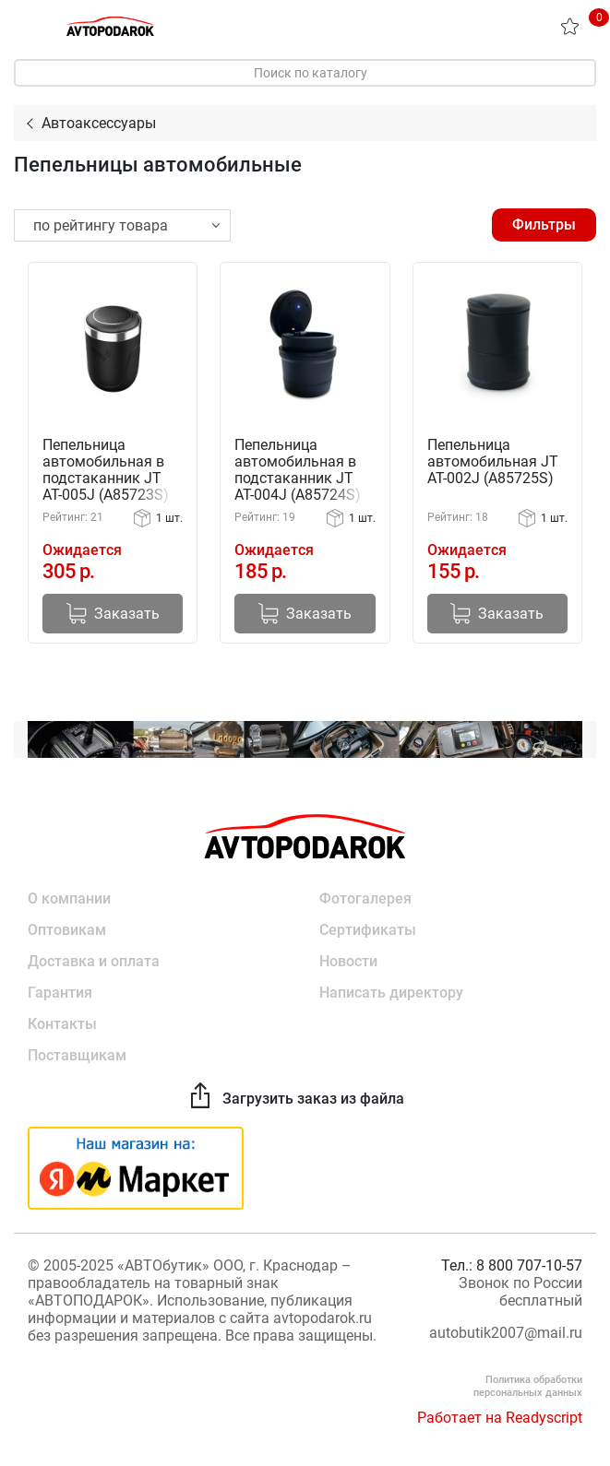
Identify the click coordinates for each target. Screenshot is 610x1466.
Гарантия (60, 992)
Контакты (62, 1024)
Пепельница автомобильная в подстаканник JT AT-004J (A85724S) (297, 470)
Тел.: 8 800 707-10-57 (511, 1265)
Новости (348, 961)
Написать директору (391, 992)
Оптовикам (67, 930)
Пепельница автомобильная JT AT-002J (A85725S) (492, 462)
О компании (69, 898)
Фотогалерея (365, 898)
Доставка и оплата (94, 961)
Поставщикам (77, 1055)
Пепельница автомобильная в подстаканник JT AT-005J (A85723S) (105, 470)
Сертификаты (367, 930)
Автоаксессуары (99, 123)
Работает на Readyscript (499, 1417)
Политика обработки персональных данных (527, 1386)
